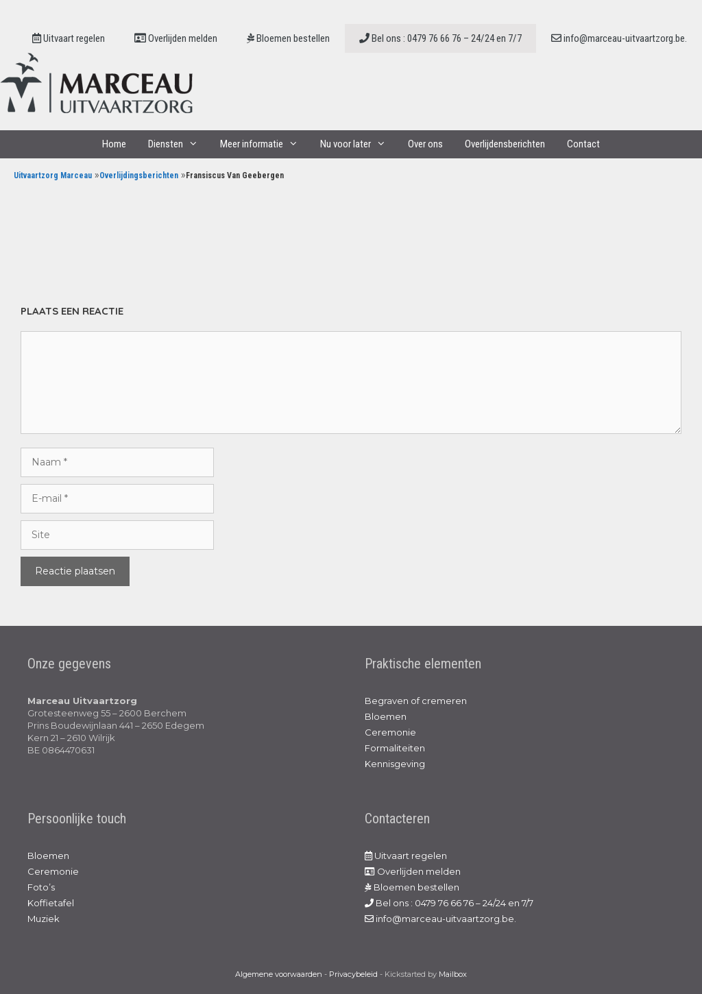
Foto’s (41, 887)
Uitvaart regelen (68, 38)
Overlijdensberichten (505, 144)
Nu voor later (358, 144)
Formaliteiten (395, 747)
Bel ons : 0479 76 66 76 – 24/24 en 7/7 (440, 38)
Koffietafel (50, 902)
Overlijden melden (175, 38)
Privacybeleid (353, 974)
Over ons (425, 144)
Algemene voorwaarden (278, 974)
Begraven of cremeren (416, 700)
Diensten (178, 144)
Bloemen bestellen (288, 38)
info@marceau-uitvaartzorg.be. (619, 38)
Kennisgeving (395, 763)
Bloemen (386, 716)
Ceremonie (390, 732)
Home (114, 144)
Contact (583, 144)
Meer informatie (264, 144)
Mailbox (453, 974)
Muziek (43, 918)
